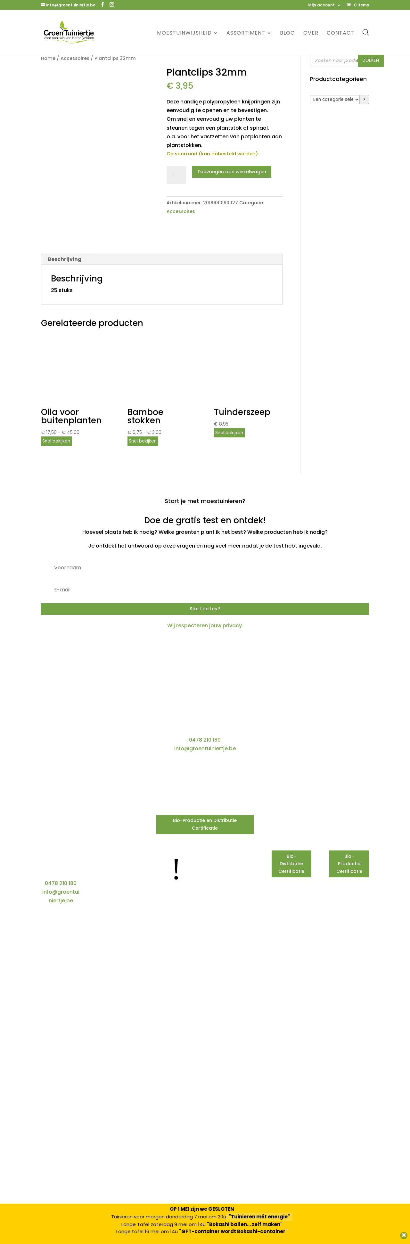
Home (48, 58)
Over (310, 34)
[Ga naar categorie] (364, 99)
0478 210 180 (205, 740)
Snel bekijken (56, 441)
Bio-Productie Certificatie (349, 864)
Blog (287, 34)
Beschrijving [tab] (65, 259)
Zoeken (371, 60)
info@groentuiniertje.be (205, 748)
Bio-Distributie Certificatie (291, 864)
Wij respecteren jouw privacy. (205, 625)
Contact (340, 34)
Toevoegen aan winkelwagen (231, 171)
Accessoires (75, 58)
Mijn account (321, 5)
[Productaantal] (176, 175)
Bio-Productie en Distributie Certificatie (205, 824)
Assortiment (245, 34)
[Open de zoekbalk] (366, 32)
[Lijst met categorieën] (335, 99)
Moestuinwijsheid (184, 34)
